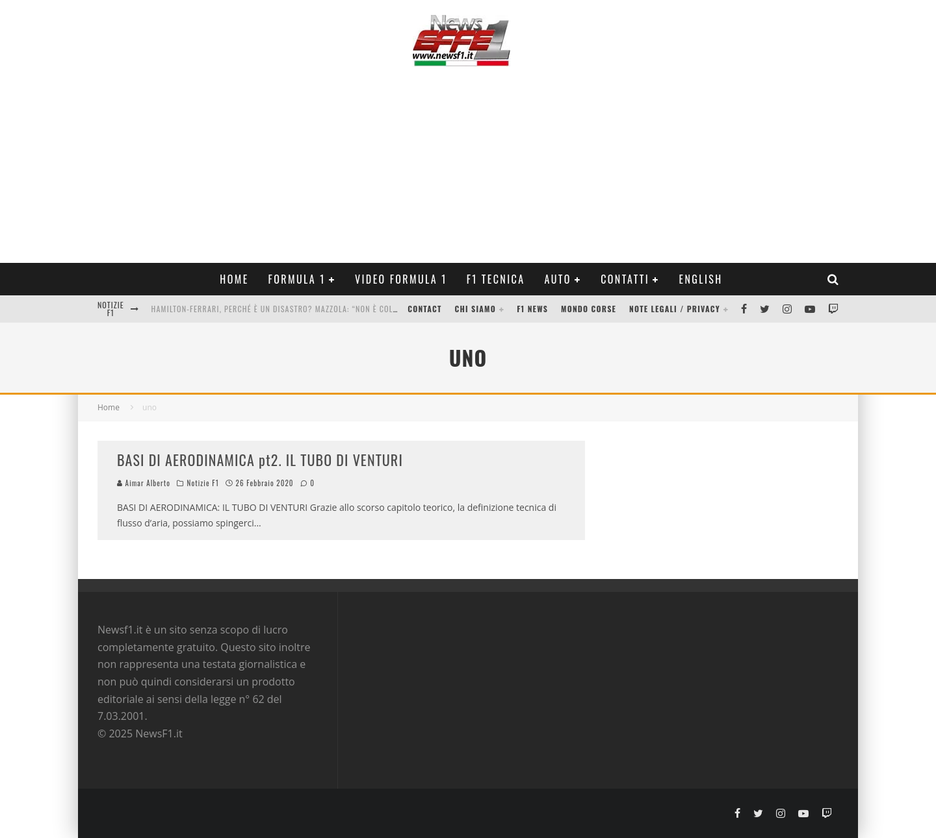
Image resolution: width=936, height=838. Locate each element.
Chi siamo (475, 308)
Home (234, 279)
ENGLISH (700, 279)
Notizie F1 (203, 482)
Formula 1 (297, 279)
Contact (424, 308)
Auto (558, 279)
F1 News (532, 308)
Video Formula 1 (401, 279)
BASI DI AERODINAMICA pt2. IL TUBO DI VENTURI (260, 459)
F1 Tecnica (496, 279)
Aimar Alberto (143, 483)
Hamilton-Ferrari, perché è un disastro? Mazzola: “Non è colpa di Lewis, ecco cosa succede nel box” (351, 308)
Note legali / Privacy (674, 308)
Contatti (625, 279)
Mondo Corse (588, 308)
